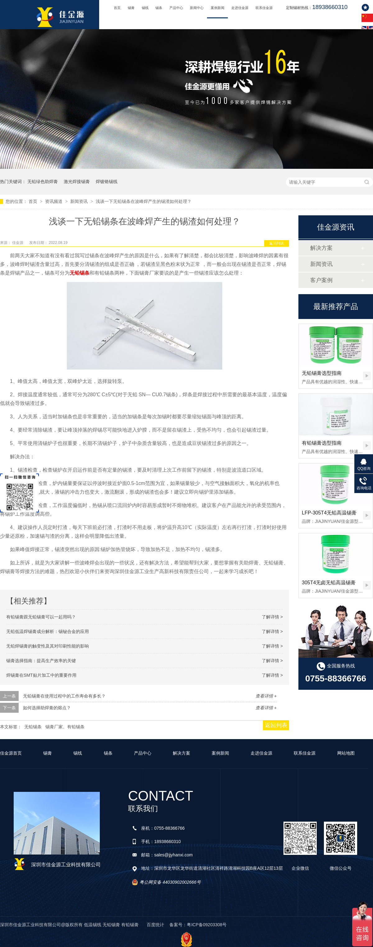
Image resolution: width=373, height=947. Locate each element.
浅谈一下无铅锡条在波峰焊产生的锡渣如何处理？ (143, 201)
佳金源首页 (11, 753)
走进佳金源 (239, 8)
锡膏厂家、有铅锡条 (65, 726)
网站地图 (346, 753)
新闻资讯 (79, 201)
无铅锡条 (33, 726)
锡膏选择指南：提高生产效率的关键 (41, 660)
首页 (117, 8)
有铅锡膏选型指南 (322, 443)
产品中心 (176, 8)
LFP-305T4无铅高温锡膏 (329, 512)
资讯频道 (54, 201)
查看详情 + (266, 695)
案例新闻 (217, 8)
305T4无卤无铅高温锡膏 (329, 582)
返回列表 (276, 243)
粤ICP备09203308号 (207, 924)
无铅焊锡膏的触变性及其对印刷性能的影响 (47, 646)
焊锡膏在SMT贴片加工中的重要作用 (41, 675)
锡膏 (131, 8)
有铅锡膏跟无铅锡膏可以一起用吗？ (41, 616)
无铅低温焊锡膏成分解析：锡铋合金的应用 (47, 631)
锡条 (158, 8)
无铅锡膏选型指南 (322, 373)
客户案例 (321, 280)
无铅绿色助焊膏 (42, 181)
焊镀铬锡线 (106, 181)
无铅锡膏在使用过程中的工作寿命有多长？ (64, 695)
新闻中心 (197, 8)
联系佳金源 (264, 8)
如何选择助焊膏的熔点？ (47, 707)
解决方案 (321, 248)
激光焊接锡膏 (77, 181)
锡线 (145, 8)
